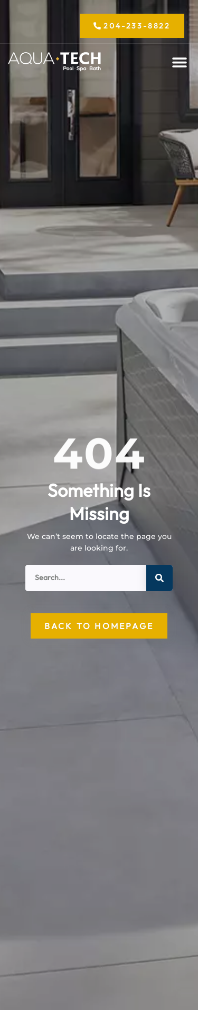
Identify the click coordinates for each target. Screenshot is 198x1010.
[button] (180, 62)
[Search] (159, 578)
